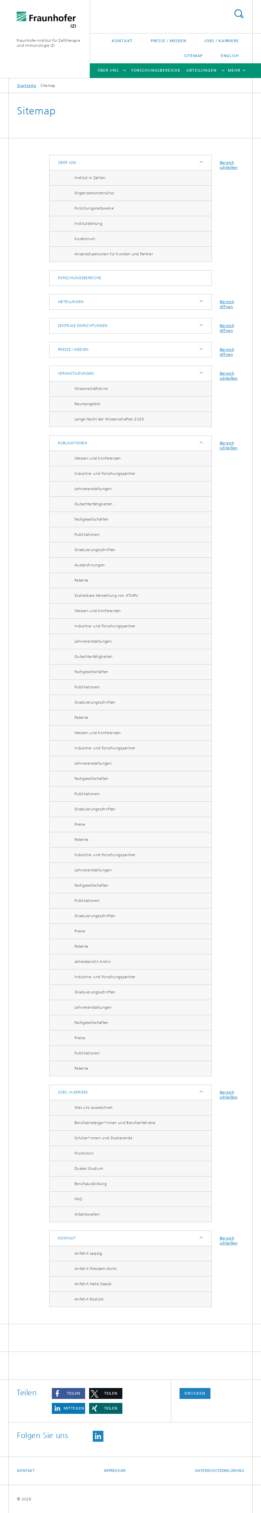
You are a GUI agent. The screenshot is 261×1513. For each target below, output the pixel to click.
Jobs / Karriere (221, 40)
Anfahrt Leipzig (88, 1253)
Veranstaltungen (76, 373)
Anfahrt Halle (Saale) (92, 1284)
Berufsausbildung (90, 1183)
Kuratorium (84, 238)
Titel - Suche (238, 13)
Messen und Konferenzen (97, 458)
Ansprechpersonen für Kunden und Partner (113, 254)
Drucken (195, 1393)
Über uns (108, 70)
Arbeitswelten (87, 1214)
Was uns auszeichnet (93, 1107)
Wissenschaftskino (91, 388)
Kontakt (122, 40)
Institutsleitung (88, 223)
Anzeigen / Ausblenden (200, 162)
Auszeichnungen (89, 565)
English (230, 55)
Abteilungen (201, 70)
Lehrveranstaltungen (93, 488)
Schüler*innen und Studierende (103, 1138)
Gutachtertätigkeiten (93, 504)
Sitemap (193, 55)
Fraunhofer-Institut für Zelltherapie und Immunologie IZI (48, 43)
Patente (81, 580)
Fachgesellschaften (91, 519)
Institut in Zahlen (89, 177)
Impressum (114, 1471)
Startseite (26, 85)
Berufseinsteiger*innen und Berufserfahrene (115, 1122)
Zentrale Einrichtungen (83, 325)
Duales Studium (88, 1168)
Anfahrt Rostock (89, 1299)
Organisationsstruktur (94, 193)
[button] (68, 1393)
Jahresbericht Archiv (92, 961)
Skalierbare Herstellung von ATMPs (106, 595)
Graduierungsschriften (94, 549)
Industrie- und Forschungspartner (105, 473)
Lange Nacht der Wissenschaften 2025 (109, 419)
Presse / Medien (169, 40)
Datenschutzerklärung (219, 1471)
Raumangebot (87, 404)
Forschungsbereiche (155, 70)
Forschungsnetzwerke (94, 208)
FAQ (78, 1199)
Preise (79, 824)
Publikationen (72, 443)
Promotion (84, 1153)
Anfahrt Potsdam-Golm (95, 1268)
